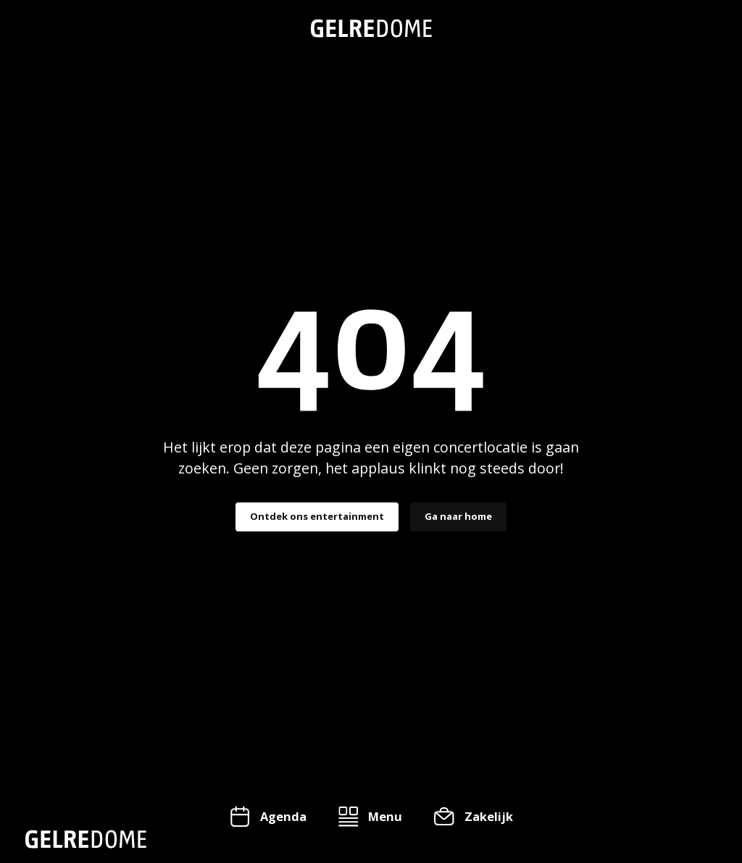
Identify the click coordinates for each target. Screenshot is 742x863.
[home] (371, 28)
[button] (370, 816)
